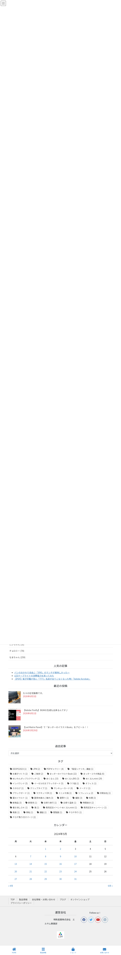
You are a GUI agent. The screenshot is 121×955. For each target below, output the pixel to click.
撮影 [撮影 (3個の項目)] (78, 797)
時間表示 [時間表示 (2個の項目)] (88, 802)
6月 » (110, 885)
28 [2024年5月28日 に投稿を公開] (31, 878)
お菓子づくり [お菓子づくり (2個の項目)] (20, 773)
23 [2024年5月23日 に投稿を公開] (60, 871)
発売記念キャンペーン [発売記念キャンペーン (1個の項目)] (95, 807)
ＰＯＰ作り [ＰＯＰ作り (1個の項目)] (75, 812)
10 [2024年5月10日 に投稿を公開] (75, 856)
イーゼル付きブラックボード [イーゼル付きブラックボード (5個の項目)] (48, 783)
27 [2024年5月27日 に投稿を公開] (16, 878)
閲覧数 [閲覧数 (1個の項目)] (57, 812)
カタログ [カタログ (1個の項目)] (18, 788)
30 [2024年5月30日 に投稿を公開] (60, 878)
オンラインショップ (80, 899)
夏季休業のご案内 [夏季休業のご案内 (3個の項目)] (43, 797)
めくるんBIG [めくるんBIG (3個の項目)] (72, 778)
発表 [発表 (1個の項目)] (16, 812)
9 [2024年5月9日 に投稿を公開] (60, 856)
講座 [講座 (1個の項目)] (43, 812)
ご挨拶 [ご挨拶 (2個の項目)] (38, 773)
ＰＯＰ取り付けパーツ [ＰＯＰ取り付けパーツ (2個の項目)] (24, 817)
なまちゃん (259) (17, 657)
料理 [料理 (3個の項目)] (92, 797)
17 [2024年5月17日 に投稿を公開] (75, 863)
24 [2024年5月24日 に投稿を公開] (75, 871)
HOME (14, 950)
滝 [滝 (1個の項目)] (36, 807)
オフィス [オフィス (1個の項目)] (90, 783)
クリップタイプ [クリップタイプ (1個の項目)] (38, 788)
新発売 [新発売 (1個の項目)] (32, 802)
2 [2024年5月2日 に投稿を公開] (60, 848)
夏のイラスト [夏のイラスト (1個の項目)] (20, 797)
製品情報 (23, 899)
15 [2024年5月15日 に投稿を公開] (45, 863)
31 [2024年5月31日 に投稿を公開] (75, 878)
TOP (13, 899)
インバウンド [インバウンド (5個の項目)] (20, 783)
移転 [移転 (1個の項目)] (29, 812)
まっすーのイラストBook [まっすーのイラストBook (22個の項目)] (63, 773)
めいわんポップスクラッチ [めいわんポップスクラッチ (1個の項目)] (26, 778)
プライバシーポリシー (21, 902)
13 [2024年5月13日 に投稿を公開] (16, 863)
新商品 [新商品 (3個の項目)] (17, 802)
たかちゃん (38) (16, 644)
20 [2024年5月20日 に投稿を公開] (16, 871)
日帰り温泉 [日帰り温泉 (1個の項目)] (69, 802)
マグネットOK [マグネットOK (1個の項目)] (44, 793)
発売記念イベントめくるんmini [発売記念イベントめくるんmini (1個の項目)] (61, 807)
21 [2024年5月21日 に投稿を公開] (31, 871)
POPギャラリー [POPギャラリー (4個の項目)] (55, 768)
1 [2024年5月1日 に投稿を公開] (45, 848)
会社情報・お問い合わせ (43, 899)
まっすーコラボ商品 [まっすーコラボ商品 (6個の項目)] (93, 773)
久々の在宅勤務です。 (33, 693)
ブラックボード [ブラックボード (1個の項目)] (21, 793)
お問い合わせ (104, 950)
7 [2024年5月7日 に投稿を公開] (30, 856)
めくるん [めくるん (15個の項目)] (52, 778)
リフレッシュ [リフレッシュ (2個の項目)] (85, 793)
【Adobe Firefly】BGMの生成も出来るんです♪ (45, 710)
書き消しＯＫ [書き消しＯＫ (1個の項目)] (20, 807)
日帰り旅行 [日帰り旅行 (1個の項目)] (50, 802)
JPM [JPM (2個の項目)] (36, 768)
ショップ (73, 950)
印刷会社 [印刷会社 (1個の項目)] (105, 793)
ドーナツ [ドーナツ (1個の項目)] (84, 788)
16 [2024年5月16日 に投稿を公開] (60, 863)
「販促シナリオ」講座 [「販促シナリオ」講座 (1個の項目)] (81, 768)
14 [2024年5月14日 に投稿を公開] (31, 863)
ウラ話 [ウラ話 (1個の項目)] (74, 783)
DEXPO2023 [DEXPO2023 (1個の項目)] (20, 768)
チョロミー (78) (16, 650)
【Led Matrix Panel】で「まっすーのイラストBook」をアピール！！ (56, 727)
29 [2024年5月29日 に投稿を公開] (45, 878)
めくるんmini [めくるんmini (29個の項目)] (94, 778)
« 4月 (10, 885)
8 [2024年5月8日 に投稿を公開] (45, 856)
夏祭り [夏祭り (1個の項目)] (64, 797)
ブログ (63, 899)
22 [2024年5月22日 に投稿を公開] (45, 871)
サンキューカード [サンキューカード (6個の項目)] (63, 788)
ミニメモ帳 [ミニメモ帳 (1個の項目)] (65, 793)
